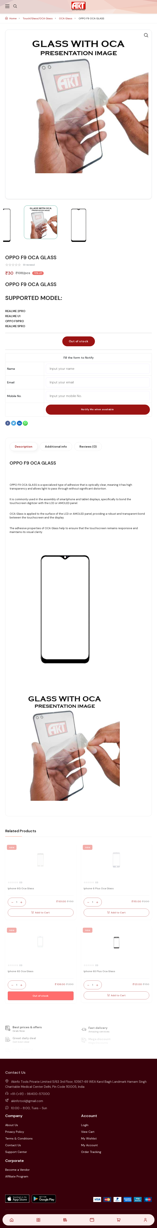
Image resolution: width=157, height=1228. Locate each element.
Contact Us (13, 1145)
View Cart (87, 1132)
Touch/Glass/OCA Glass (38, 18)
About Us (11, 1125)
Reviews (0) (88, 446)
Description (23, 446)
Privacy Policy (14, 1132)
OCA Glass (66, 18)
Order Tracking (91, 1152)
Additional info (56, 446)
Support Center (16, 1152)
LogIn (84, 1125)
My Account (89, 1145)
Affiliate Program (16, 1176)
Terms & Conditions (19, 1138)
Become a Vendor (17, 1170)
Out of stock (78, 341)
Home (11, 18)
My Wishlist (89, 1138)
